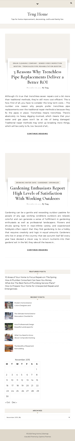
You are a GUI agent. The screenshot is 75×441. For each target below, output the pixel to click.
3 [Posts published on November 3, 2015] (12, 375)
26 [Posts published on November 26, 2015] (23, 391)
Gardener (43, 182)
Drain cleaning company (25, 63)
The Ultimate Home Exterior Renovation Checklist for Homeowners (24, 315)
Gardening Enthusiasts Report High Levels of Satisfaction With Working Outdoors (37, 193)
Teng (47, 88)
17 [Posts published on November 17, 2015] (12, 385)
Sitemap (45, 434)
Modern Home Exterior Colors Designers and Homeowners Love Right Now (23, 304)
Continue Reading (37, 134)
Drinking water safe (26, 182)
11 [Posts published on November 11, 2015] (17, 380)
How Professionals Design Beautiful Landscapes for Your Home (24, 326)
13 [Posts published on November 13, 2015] (28, 380)
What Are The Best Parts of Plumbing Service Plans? (30, 283)
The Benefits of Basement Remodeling (24, 347)
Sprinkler (54, 182)
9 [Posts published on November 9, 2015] (7, 380)
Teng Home (37, 14)
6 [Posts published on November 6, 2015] (27, 375)
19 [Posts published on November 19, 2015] (22, 385)
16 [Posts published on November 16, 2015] (7, 385)
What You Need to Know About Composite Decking (24, 336)
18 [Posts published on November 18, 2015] (18, 385)
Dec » (14, 402)
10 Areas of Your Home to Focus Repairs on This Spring (30, 277)
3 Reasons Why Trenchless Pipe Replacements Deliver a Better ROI (37, 77)
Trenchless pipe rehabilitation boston (42, 66)
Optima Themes (45, 437)
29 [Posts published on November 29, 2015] (38, 391)
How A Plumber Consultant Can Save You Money (28, 280)
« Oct (7, 402)
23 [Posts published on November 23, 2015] (7, 391)
